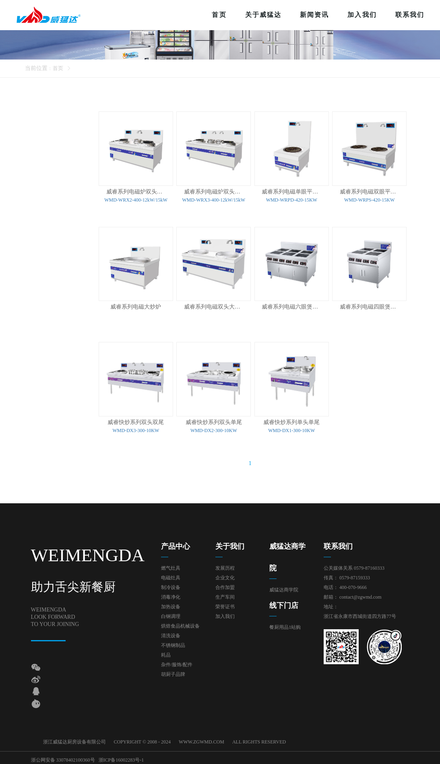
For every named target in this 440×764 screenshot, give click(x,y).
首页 (219, 14)
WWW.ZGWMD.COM (201, 740)
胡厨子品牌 (173, 672)
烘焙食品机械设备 (180, 624)
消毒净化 (170, 595)
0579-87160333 (369, 566)
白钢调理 (170, 614)
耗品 (166, 653)
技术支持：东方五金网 (385, 757)
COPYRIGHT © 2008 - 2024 (142, 740)
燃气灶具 (170, 566)
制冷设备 (170, 585)
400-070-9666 (353, 585)
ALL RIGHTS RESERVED (259, 740)
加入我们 (361, 14)
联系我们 (409, 14)
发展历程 (225, 566)
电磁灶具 (170, 576)
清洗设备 (170, 633)
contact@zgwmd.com (360, 595)
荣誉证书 (225, 604)
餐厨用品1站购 (285, 625)
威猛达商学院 (283, 588)
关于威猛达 (263, 14)
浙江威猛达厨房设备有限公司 (74, 740)
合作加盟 (225, 585)
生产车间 (225, 595)
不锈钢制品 (173, 643)
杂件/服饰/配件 (177, 662)
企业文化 (225, 576)
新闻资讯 (314, 14)
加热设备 (170, 604)
